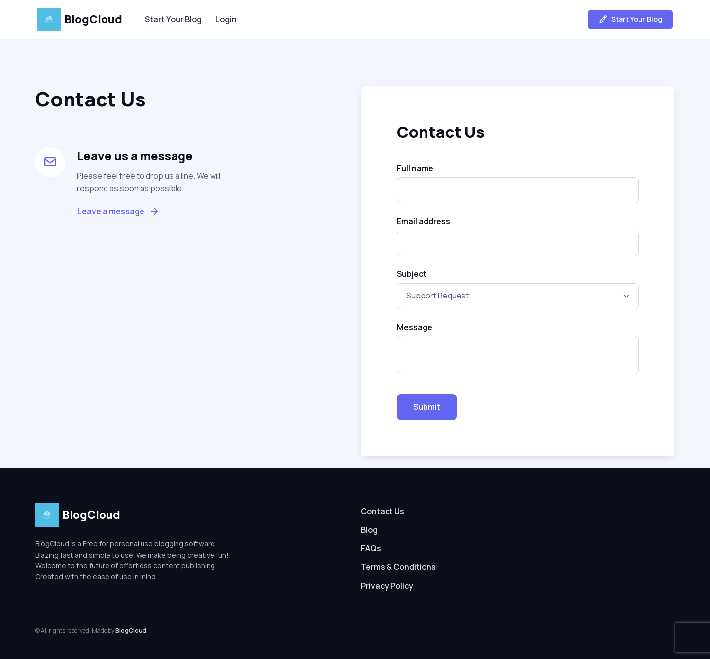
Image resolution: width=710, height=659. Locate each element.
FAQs (371, 548)
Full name (415, 168)
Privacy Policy (387, 585)
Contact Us (382, 511)
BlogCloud (79, 19)
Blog (369, 530)
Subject (411, 273)
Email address (423, 221)
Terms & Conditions (398, 566)
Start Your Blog (173, 19)
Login (226, 19)
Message (414, 327)
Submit (426, 406)
